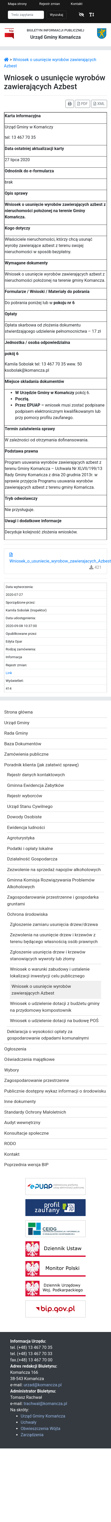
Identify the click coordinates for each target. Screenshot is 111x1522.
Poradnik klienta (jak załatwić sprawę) (41, 764)
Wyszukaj (56, 15)
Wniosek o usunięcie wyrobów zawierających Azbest (41, 990)
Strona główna (18, 712)
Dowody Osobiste (24, 816)
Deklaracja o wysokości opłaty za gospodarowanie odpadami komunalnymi (48, 1035)
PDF (82, 104)
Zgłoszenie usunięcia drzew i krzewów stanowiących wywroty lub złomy (47, 955)
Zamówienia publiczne (26, 754)
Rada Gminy (16, 733)
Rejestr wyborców (24, 795)
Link (9, 673)
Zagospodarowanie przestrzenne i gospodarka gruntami (53, 900)
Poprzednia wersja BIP (26, 1164)
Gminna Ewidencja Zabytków (35, 785)
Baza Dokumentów (22, 743)
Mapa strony (17, 4)
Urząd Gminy (16, 722)
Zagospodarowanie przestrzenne (36, 1080)
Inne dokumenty (20, 1101)
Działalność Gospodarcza (32, 858)
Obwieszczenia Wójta (40, 1428)
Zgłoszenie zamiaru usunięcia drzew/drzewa (54, 924)
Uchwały (28, 1422)
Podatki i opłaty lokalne (30, 848)
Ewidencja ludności (26, 827)
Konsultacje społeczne (26, 1133)
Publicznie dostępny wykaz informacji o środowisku (55, 1091)
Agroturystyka (21, 837)
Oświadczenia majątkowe (29, 1059)
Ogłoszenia (15, 1048)
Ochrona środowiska (27, 914)
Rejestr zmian (49, 4)
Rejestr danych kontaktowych (36, 774)
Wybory (11, 1070)
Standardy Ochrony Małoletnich (35, 1112)
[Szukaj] (26, 15)
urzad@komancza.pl (43, 1384)
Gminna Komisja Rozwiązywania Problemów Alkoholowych (51, 883)
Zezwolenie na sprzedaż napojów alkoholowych (54, 869)
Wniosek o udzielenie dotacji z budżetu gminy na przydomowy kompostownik (54, 1007)
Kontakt (76, 4)
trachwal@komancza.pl (45, 1403)
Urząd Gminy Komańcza (43, 1416)
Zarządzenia (32, 1434)
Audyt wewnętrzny (22, 1122)
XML (99, 104)
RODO (10, 1143)
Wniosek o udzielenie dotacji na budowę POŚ (54, 1020)
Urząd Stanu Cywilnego (30, 806)
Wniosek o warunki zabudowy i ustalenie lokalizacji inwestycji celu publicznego (50, 972)
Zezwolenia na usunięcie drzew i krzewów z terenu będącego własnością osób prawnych (54, 938)
